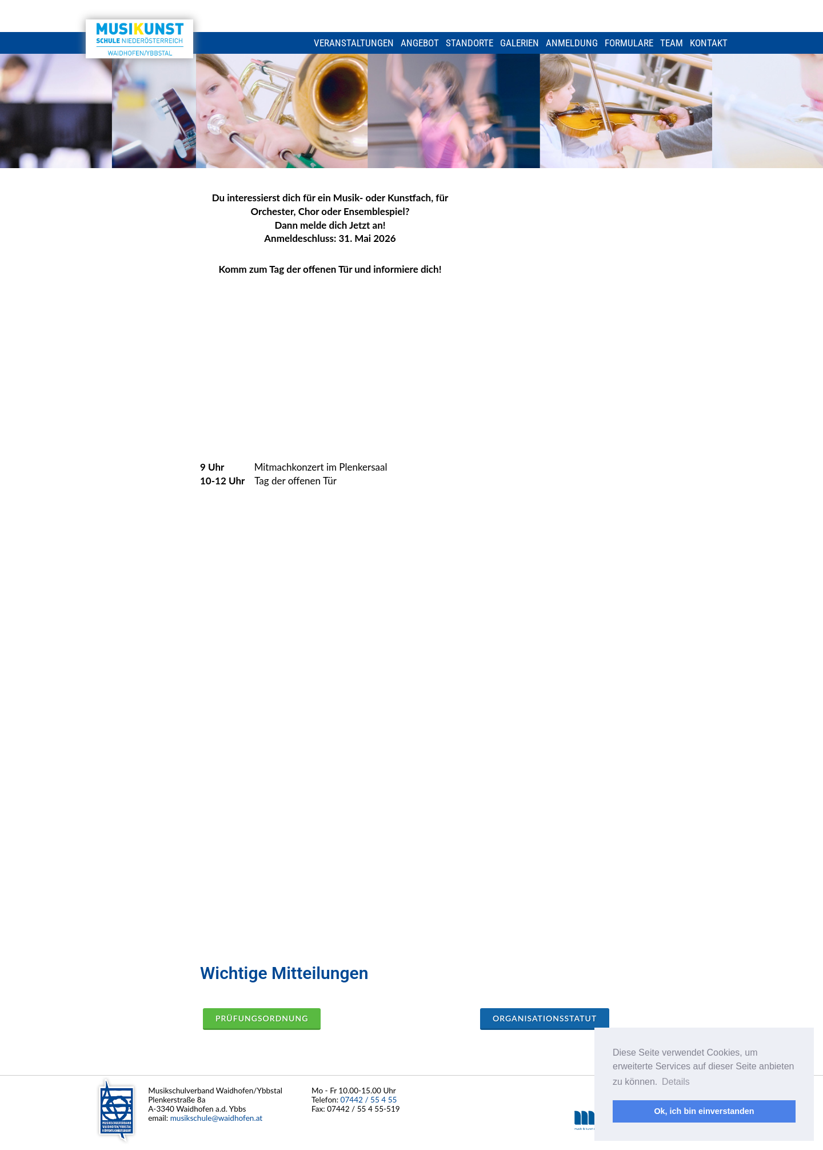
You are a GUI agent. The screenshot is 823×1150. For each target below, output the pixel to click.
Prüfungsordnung (261, 1018)
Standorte (469, 43)
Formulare (629, 43)
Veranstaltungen (354, 43)
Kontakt (709, 43)
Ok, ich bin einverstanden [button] (704, 1111)
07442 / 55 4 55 (369, 1099)
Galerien (519, 43)
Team (671, 43)
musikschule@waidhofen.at (216, 1117)
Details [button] (676, 1082)
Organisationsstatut (545, 1018)
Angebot (420, 43)
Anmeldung (572, 43)
